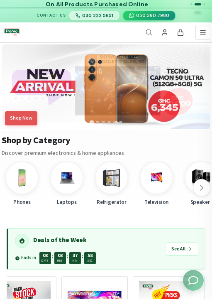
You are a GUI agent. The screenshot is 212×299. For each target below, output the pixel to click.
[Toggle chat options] (193, 280)
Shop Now (21, 118)
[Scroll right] (201, 187)
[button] (191, 4)
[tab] (91, 122)
